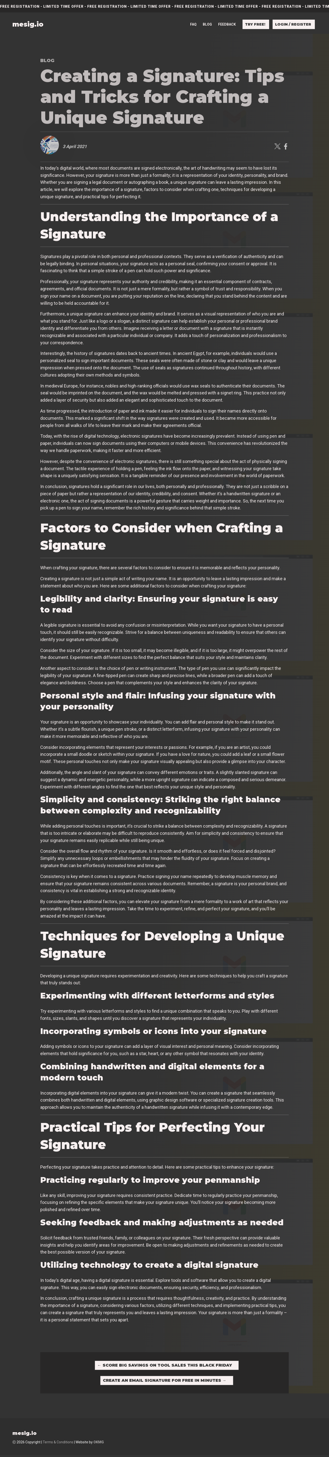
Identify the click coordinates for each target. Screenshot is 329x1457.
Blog (207, 24)
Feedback (227, 24)
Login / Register (293, 24)
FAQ (193, 24)
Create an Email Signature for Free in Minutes (164, 1382)
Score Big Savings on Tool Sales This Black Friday (164, 1365)
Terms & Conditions (58, 1444)
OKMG (98, 1444)
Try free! (255, 24)
